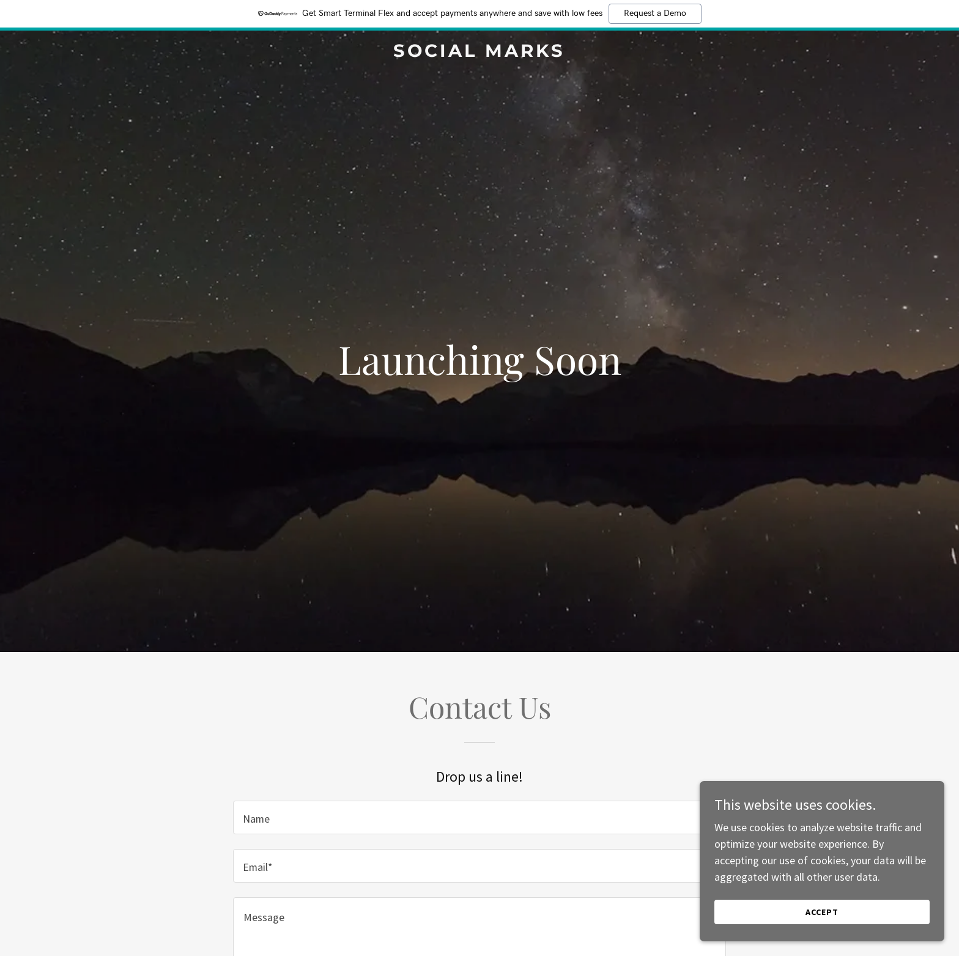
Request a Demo (655, 13)
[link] (480, 53)
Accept (822, 911)
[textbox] (479, 817)
